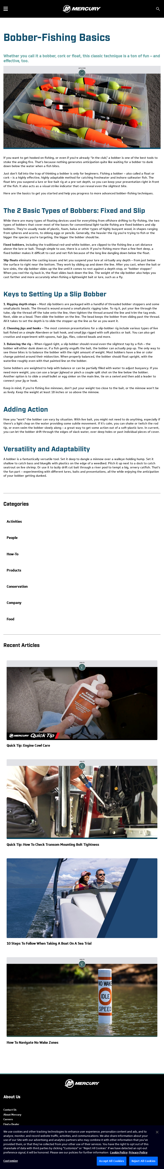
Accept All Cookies (111, 1161)
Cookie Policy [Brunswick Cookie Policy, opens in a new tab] (119, 1152)
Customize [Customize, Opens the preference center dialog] (10, 1161)
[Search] (158, 9)
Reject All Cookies (143, 1161)
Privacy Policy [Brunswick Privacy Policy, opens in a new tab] (138, 1152)
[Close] (157, 1132)
